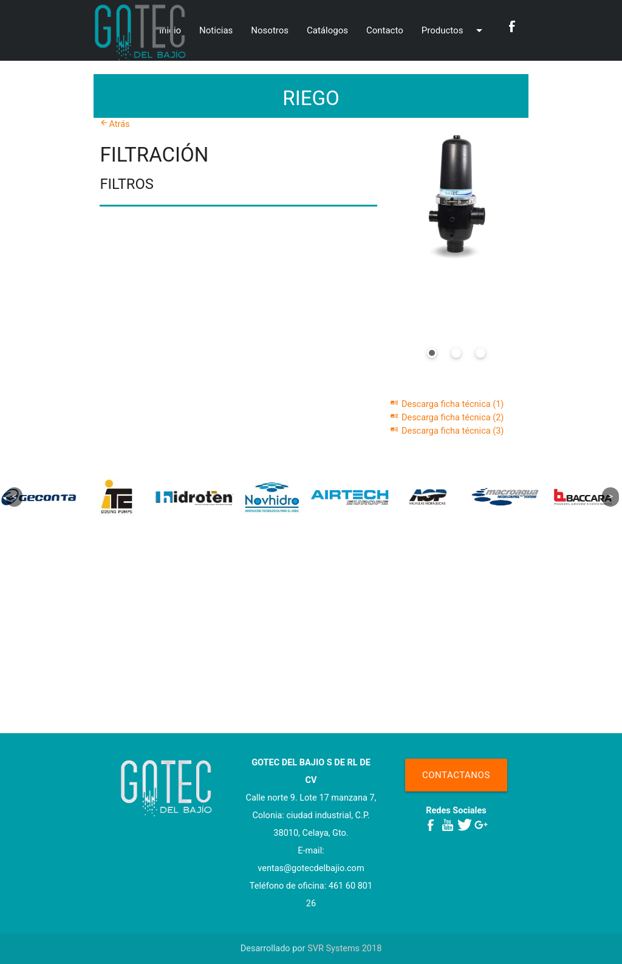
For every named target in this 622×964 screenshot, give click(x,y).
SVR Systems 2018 (344, 948)
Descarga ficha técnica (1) (447, 404)
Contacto (384, 30)
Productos (454, 19)
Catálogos (327, 30)
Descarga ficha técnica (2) (447, 417)
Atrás (114, 124)
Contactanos (456, 775)
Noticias (216, 30)
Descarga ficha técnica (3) (447, 431)
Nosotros (270, 30)
